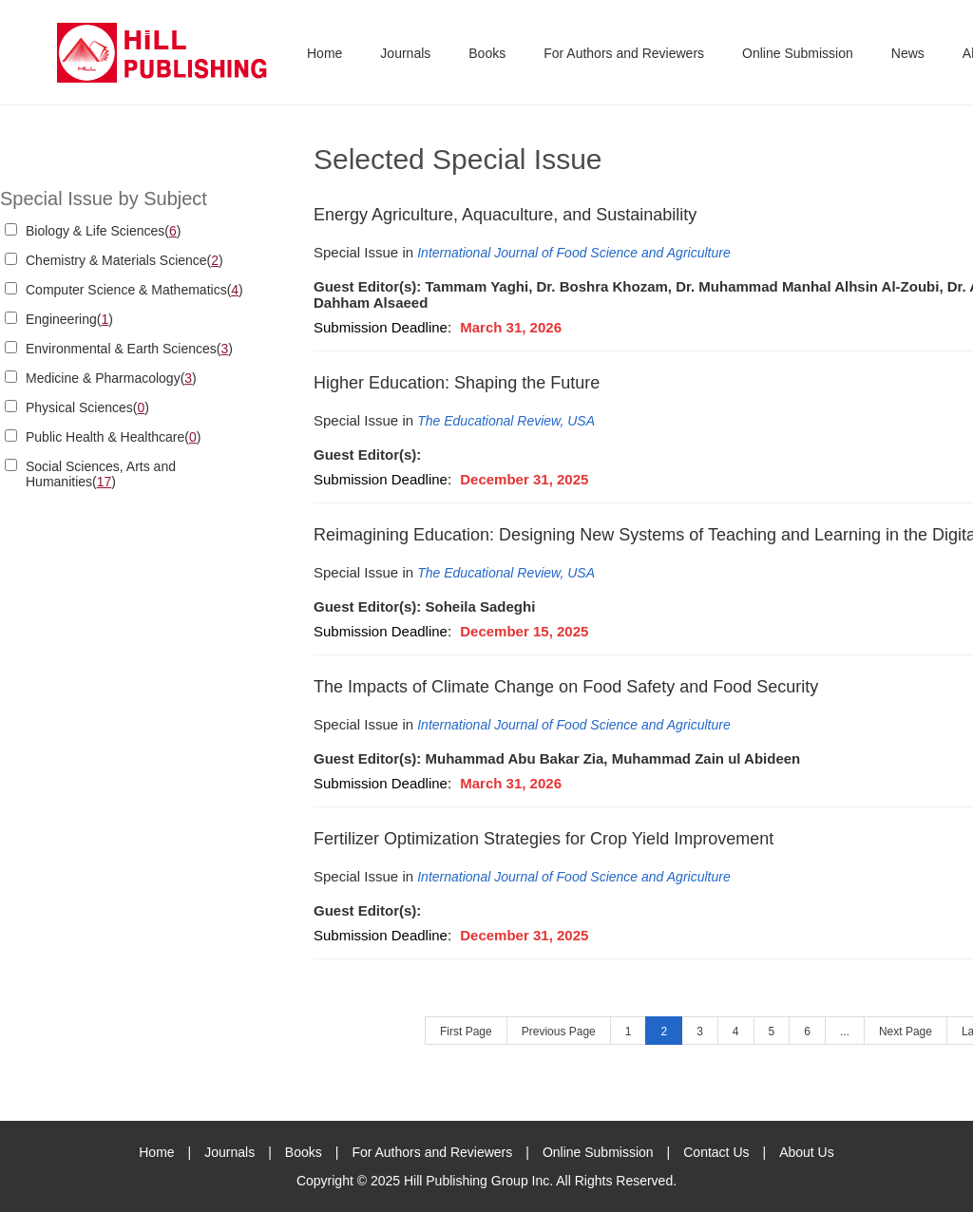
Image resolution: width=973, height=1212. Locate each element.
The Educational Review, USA (506, 420)
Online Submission (797, 53)
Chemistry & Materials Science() (124, 260)
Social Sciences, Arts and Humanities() (101, 474)
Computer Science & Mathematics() (134, 289)
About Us (806, 1152)
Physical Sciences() (87, 407)
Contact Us (716, 1152)
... (844, 1031)
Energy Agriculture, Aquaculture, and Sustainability (505, 214)
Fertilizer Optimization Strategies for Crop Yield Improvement (543, 838)
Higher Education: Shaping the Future (457, 382)
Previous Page (559, 1031)
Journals (405, 53)
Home (324, 53)
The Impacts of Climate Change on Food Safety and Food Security (566, 686)
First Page (466, 1031)
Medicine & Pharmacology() (111, 378)
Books (487, 53)
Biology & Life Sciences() (103, 230)
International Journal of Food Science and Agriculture (573, 252)
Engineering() (69, 319)
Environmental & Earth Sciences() (129, 348)
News (908, 53)
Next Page (905, 1031)
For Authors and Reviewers (624, 53)
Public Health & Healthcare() (113, 437)
